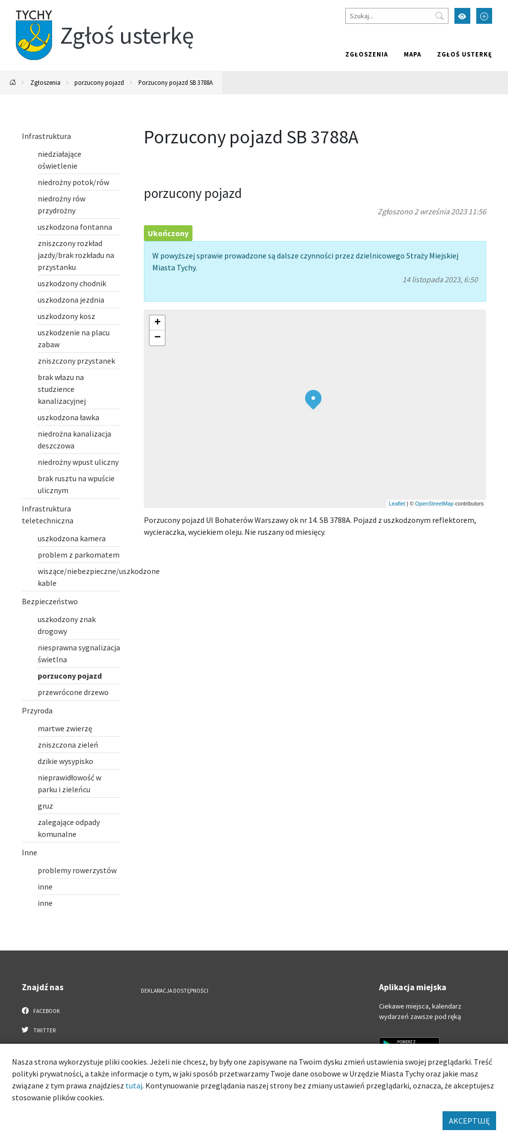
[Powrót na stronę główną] (12, 82)
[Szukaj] (396, 16)
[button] (313, 400)
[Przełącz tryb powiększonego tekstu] (484, 16)
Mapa (412, 54)
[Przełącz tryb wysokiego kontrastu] (462, 16)
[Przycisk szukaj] (439, 16)
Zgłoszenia (366, 54)
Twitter (39, 1029)
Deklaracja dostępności (174, 990)
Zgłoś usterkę (464, 54)
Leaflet (397, 504)
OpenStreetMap (434, 504)
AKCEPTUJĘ (469, 1121)
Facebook (41, 1010)
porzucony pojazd (99, 82)
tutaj (134, 1085)
